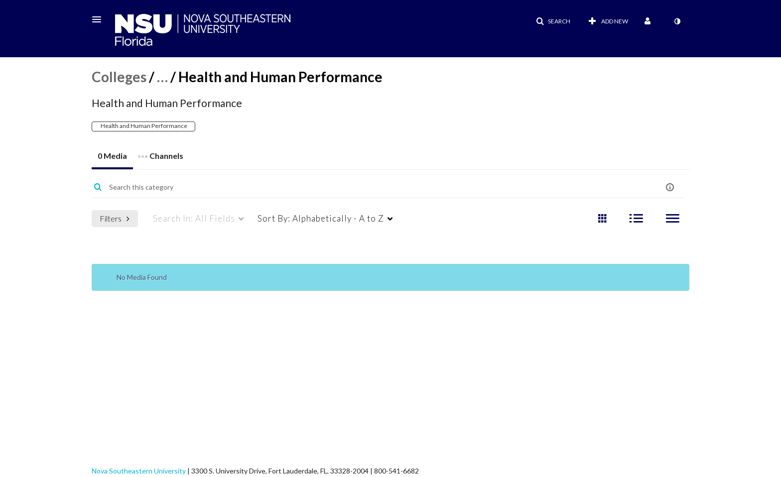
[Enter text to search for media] (356, 187)
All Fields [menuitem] (194, 218)
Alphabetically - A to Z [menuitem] (321, 218)
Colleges (119, 76)
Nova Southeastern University (139, 471)
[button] (100, 19)
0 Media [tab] (112, 155)
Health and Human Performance (143, 125)
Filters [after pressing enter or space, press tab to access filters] (115, 218)
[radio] (602, 219)
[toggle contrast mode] (676, 21)
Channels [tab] (160, 152)
